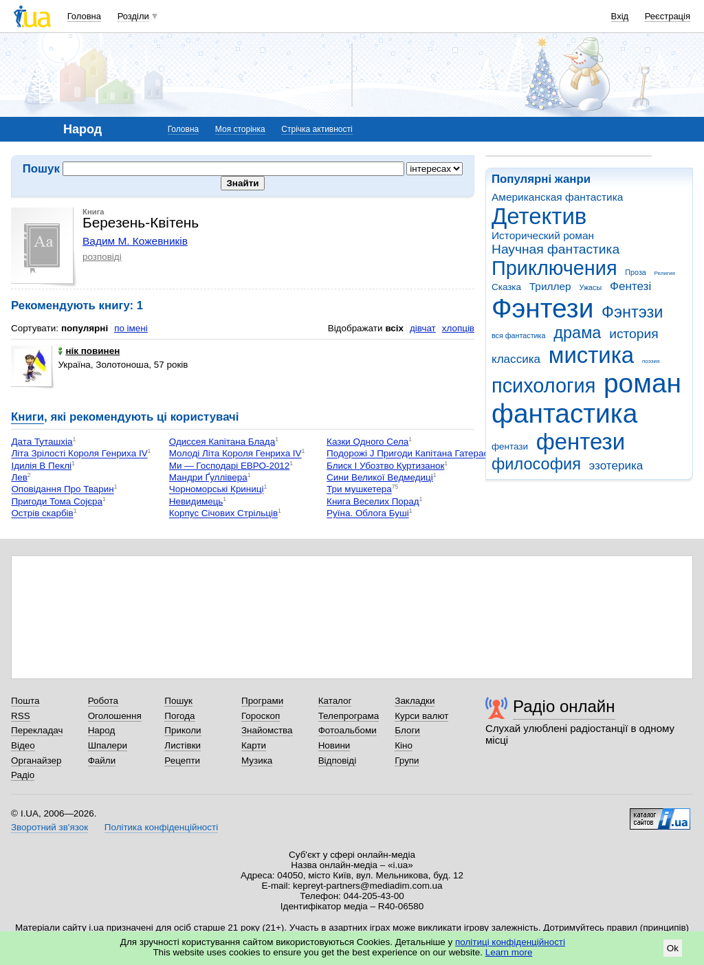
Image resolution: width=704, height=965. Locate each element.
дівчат (423, 328)
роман (642, 383)
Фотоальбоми (347, 730)
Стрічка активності (316, 129)
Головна (84, 16)
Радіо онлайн (564, 706)
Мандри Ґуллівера (208, 477)
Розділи (133, 16)
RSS (20, 716)
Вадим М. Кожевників (135, 241)
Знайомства (267, 730)
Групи (407, 760)
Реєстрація (667, 16)
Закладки (414, 701)
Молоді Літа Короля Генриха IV (235, 454)
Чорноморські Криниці (216, 490)
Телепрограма (349, 716)
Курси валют (421, 716)
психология (543, 386)
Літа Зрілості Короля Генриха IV (79, 454)
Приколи (182, 730)
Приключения (554, 268)
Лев (19, 477)
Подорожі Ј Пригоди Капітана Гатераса (410, 454)
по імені (131, 328)
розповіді (102, 257)
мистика (591, 355)
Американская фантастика (557, 197)
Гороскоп (260, 716)
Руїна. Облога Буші (368, 514)
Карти (253, 745)
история (633, 333)
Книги (27, 416)
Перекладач (37, 730)
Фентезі (630, 286)
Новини (334, 745)
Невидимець (196, 501)
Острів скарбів (42, 514)
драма (577, 333)
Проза (635, 272)
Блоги (407, 730)
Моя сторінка (240, 129)
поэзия (650, 361)
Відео (23, 745)
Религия (664, 273)
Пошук (178, 701)
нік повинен (89, 351)
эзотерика (616, 465)
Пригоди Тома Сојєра (56, 501)
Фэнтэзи (632, 312)
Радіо (22, 775)
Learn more (509, 952)
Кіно (403, 745)
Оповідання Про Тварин (62, 490)
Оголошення (115, 716)
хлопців (458, 328)
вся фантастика (519, 335)
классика (516, 359)
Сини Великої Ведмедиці (380, 477)
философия (536, 464)
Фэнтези (542, 308)
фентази (510, 446)
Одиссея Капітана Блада (222, 441)
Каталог (335, 701)
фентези (580, 441)
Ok (673, 948)
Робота (103, 701)
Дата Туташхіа (41, 441)
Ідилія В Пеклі (41, 466)
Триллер (550, 286)
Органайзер (36, 760)
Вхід (620, 16)
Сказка (506, 287)
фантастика (564, 413)
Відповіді (337, 760)
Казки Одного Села (367, 441)
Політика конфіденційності (161, 827)
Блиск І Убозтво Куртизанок (385, 466)
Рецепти (182, 760)
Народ (102, 730)
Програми (262, 701)
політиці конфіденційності (510, 942)
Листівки (182, 745)
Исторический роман (543, 235)
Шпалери (107, 745)
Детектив (539, 216)
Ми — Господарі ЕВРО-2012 (229, 466)
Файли (102, 760)
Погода (179, 716)
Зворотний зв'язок (49, 827)
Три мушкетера (359, 490)
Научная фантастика (555, 249)
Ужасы (590, 287)
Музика (256, 760)
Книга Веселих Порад (373, 501)
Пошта (25, 701)
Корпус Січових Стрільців (223, 514)
